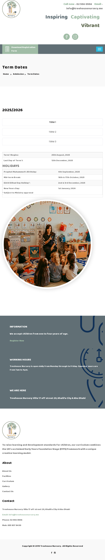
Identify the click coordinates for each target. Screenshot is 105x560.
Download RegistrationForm (19, 49)
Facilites (6, 476)
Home (6, 74)
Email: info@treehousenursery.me (20, 514)
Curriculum (8, 481)
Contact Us (8, 491)
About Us (7, 471)
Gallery (6, 486)
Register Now (17, 340)
